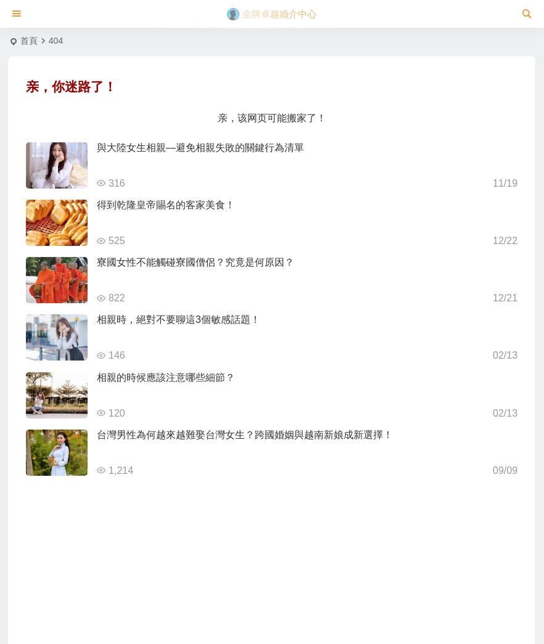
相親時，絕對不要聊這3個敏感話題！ (178, 319)
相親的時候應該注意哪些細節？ (166, 377)
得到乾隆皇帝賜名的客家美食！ (166, 205)
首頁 (29, 41)
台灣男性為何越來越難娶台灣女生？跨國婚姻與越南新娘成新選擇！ (245, 435)
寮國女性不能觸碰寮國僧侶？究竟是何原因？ (195, 262)
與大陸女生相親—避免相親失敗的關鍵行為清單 (200, 147)
